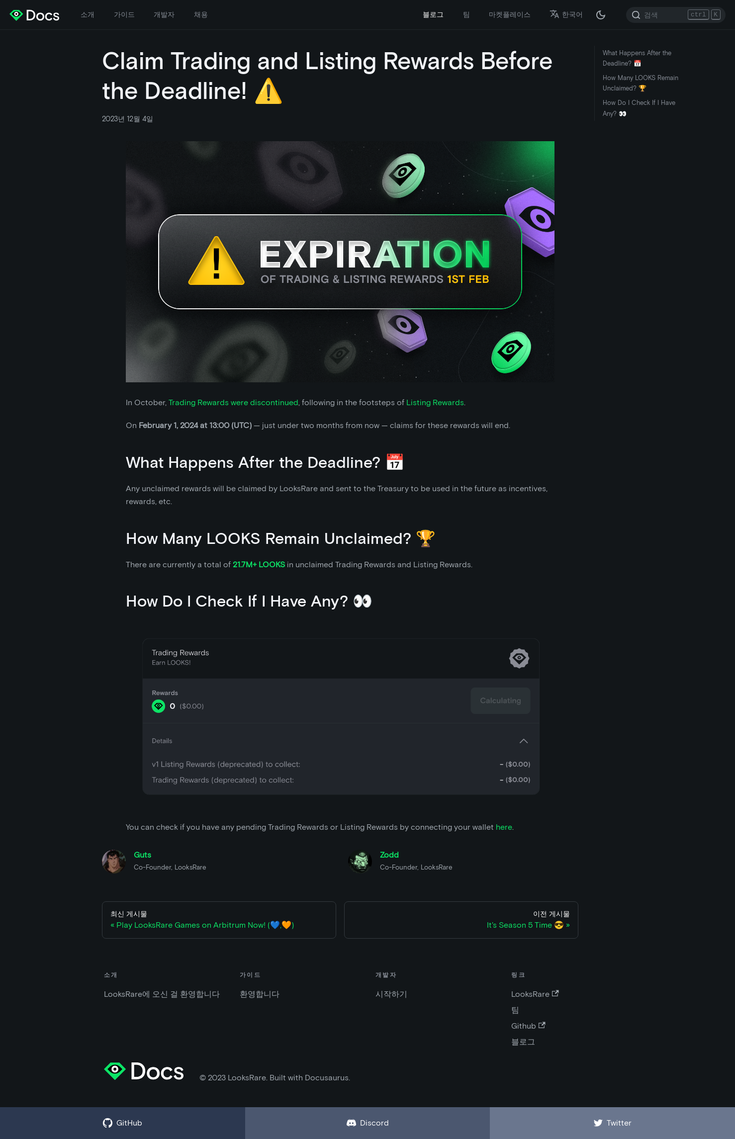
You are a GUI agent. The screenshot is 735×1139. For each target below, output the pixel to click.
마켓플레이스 (510, 14)
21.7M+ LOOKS (259, 564)
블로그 (433, 14)
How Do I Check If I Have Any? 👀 (639, 108)
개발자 (164, 14)
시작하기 (391, 994)
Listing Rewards (435, 402)
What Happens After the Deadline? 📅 (637, 58)
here (504, 827)
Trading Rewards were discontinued (233, 402)
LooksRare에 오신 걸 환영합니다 (162, 994)
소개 (87, 14)
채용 (201, 14)
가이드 (124, 14)
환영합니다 (259, 994)
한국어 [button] (566, 14)
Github (528, 1026)
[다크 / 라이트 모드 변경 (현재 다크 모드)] (601, 15)
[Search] (676, 15)
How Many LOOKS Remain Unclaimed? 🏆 (640, 83)
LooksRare (534, 994)
